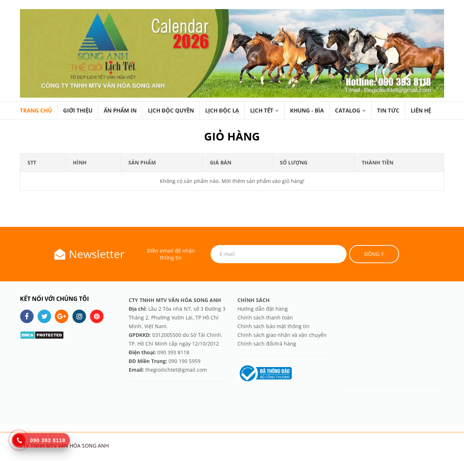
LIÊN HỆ (421, 110)
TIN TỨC (388, 110)
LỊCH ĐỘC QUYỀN (171, 110)
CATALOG (347, 110)
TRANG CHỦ (36, 110)
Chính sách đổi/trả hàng (266, 343)
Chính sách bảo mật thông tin (273, 326)
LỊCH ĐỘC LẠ (222, 110)
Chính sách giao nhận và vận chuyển (282, 334)
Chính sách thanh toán (265, 317)
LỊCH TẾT (261, 110)
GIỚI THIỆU (77, 110)
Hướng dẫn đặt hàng (263, 308)
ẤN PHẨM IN (120, 110)
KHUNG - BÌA (307, 110)
